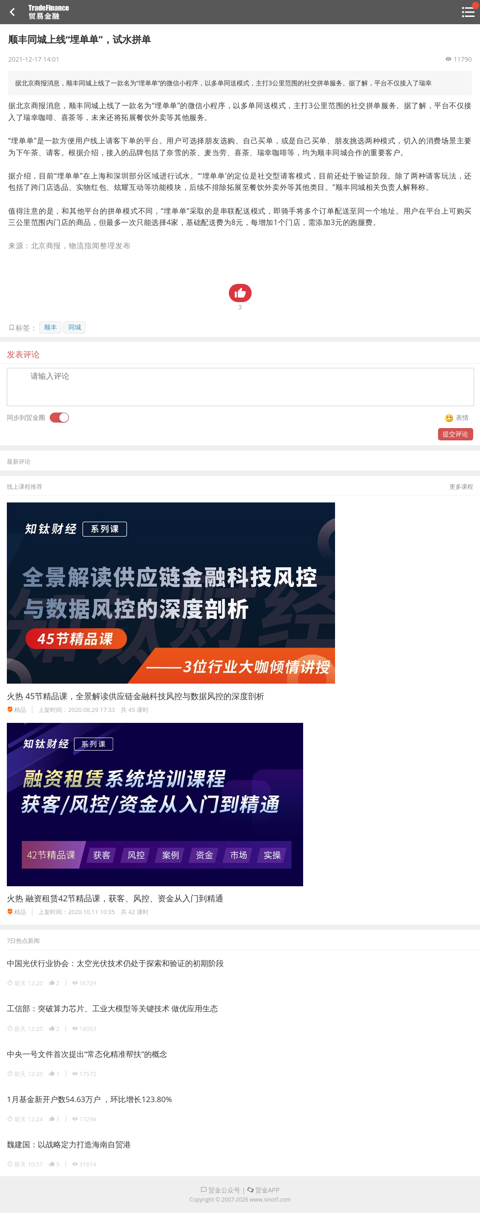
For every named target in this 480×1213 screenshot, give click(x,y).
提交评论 (455, 433)
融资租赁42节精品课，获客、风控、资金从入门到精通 (125, 898)
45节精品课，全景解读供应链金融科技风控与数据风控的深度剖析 (145, 695)
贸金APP (263, 1190)
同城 (74, 327)
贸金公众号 (221, 1190)
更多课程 (461, 486)
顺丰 (50, 327)
